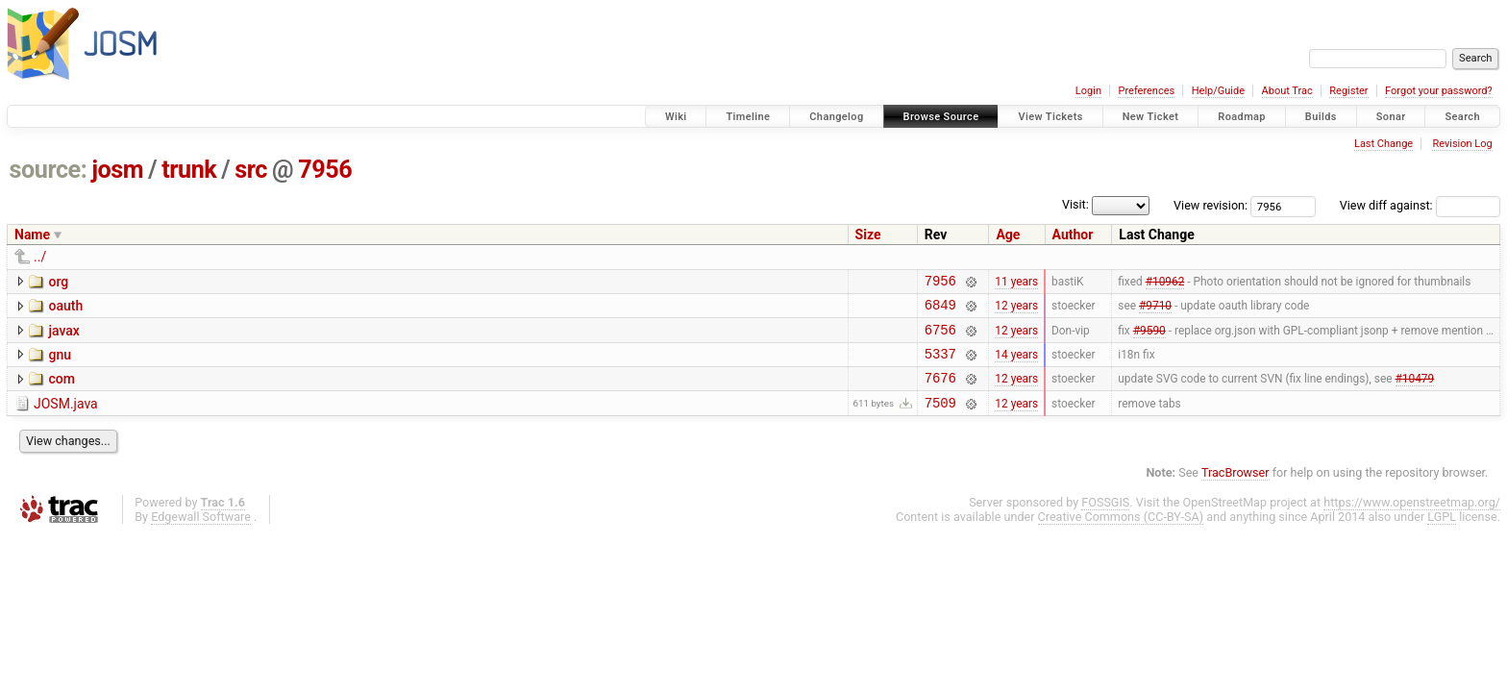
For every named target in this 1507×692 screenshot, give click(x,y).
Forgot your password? (1439, 91)
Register (1348, 91)
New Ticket (1151, 117)
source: (48, 170)
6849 (940, 310)
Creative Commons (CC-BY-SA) (1121, 534)
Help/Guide (1218, 91)
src (251, 170)
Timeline (748, 117)
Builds (1321, 117)
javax (63, 336)
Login (1088, 91)
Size (868, 234)
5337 (940, 365)
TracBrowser (1235, 489)
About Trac (1287, 91)
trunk (188, 170)
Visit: (1075, 204)
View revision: (1210, 205)
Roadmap (1242, 117)
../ (40, 256)
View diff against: (1420, 205)
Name (32, 234)
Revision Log (1462, 143)
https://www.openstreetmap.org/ (1411, 519)
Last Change (1383, 143)
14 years (1016, 364)
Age (1008, 234)
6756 (940, 338)
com (61, 390)
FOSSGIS (1105, 519)
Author (1073, 234)
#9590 (1149, 337)
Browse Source (941, 117)
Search (1462, 117)
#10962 (1165, 282)
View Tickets (1050, 117)
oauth (65, 308)
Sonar (1391, 117)
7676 (940, 392)
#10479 (1415, 392)
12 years (1016, 310)
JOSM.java (66, 418)
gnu (59, 363)
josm (117, 170)
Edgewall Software (201, 534)
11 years (1016, 282)
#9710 (1155, 310)
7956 (325, 170)
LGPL (1441, 534)
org (58, 281)
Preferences (1146, 91)
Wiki (676, 117)
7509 (940, 419)
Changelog (836, 117)
